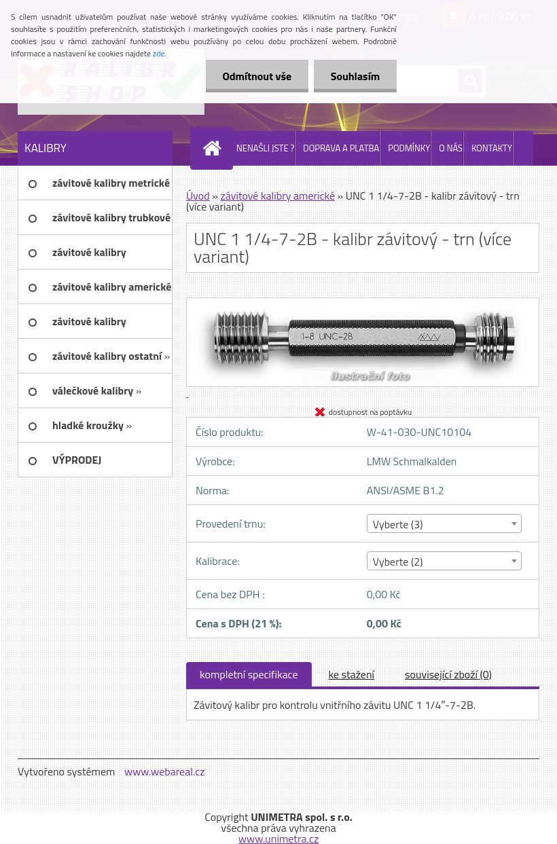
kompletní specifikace (249, 674)
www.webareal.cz (164, 771)
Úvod (198, 195)
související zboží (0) (448, 674)
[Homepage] (215, 148)
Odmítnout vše (256, 76)
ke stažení (352, 674)
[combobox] (444, 523)
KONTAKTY (491, 148)
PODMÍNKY (409, 148)
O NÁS (451, 148)
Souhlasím (355, 76)
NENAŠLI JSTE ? (265, 148)
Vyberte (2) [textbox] (398, 561)
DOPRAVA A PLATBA (341, 148)
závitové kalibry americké (277, 195)
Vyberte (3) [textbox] (398, 524)
